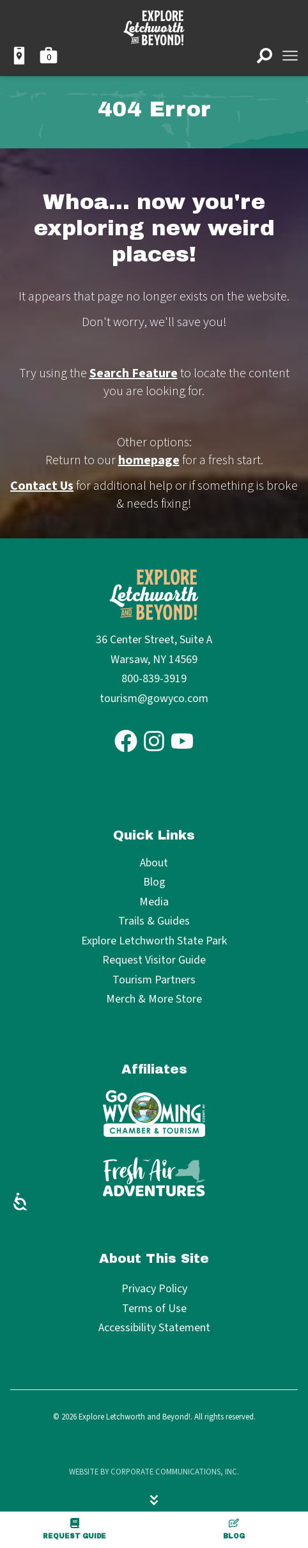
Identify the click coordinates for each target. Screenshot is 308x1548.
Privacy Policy (154, 1289)
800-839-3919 (154, 679)
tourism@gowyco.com (154, 699)
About (154, 863)
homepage (149, 460)
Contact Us (41, 486)
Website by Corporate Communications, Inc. (154, 1472)
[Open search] (264, 55)
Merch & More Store (154, 999)
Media (154, 902)
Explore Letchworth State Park (154, 941)
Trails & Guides (154, 921)
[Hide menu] (154, 1500)
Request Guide (74, 1529)
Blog (234, 1529)
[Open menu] (290, 55)
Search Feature (133, 373)
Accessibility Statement (154, 1328)
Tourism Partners (154, 980)
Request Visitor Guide (154, 960)
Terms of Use (154, 1309)
